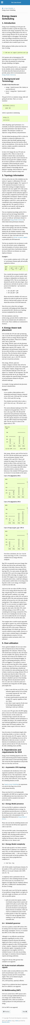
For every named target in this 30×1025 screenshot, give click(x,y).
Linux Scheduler (9, 8)
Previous (6, 1011)
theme (17, 1020)
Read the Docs (6, 1022)
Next (25, 1011)
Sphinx (9, 1020)
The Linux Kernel (16, 2)
